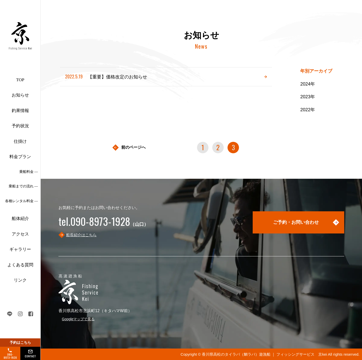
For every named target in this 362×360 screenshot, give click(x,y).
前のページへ (133, 147)
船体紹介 (20, 218)
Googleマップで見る (78, 319)
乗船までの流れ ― (23, 186)
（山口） (103, 224)
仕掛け (20, 141)
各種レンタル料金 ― (21, 201)
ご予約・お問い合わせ (296, 222)
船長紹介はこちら (81, 235)
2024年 (307, 84)
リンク (20, 280)
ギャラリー (20, 249)
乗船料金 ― (28, 172)
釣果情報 (20, 110)
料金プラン (20, 156)
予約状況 (20, 125)
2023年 (307, 96)
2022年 (307, 109)
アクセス (20, 234)
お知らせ (20, 95)
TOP (20, 79)
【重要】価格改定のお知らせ (106, 76)
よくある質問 (20, 264)
